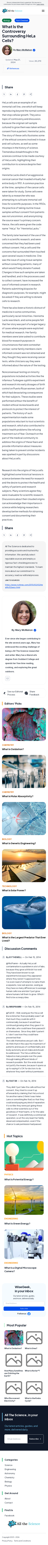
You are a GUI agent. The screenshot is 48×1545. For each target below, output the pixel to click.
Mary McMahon (24, 50)
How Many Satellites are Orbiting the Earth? (13, 1373)
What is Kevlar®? (32, 1370)
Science (8, 1465)
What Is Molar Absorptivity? (17, 796)
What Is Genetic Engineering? (19, 843)
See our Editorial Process (13, 693)
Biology (7, 839)
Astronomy (10, 1473)
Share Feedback (31, 693)
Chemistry (8, 745)
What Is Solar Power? (14, 890)
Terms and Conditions (22, 1541)
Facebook (9, 1515)
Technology (9, 886)
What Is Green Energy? (17, 1223)
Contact (9, 1502)
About (7, 1498)
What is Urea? (31, 1348)
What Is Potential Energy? (19, 1179)
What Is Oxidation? (13, 749)
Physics (8, 1174)
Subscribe (24, 1309)
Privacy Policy (7, 1541)
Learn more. (40, 4)
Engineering (11, 1218)
